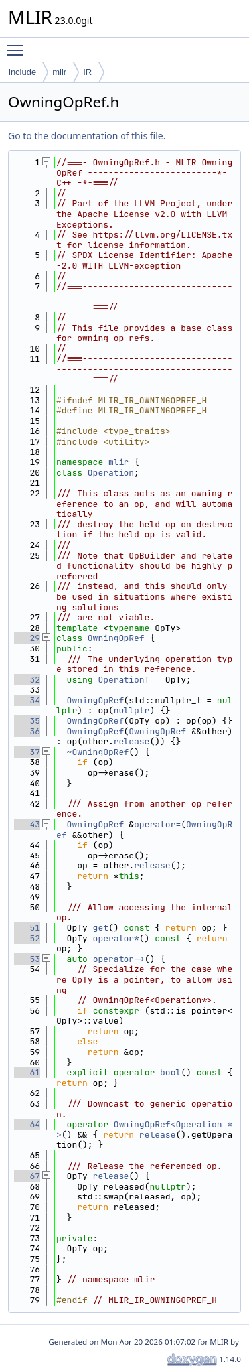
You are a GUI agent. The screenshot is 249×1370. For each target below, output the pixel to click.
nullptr (132, 710)
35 (27, 720)
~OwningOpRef (98, 752)
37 (27, 752)
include (22, 72)
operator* (116, 938)
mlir (59, 72)
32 (27, 679)
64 (27, 1124)
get (100, 927)
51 (27, 927)
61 (27, 1072)
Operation (111, 472)
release (132, 741)
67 (27, 1176)
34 (27, 700)
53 (27, 959)
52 (27, 938)
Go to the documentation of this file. (86, 135)
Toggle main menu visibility (18, 44)
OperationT (123, 679)
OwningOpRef (116, 638)
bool (170, 1072)
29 (27, 638)
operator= (157, 824)
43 (27, 824)
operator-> (119, 959)
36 (27, 731)
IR (87, 72)
